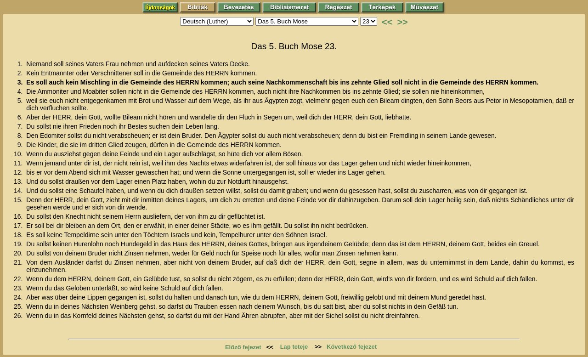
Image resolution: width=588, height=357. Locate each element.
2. (21, 73)
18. (19, 234)
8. (21, 135)
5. (21, 100)
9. (21, 144)
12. (19, 172)
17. (19, 225)
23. (19, 288)
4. (21, 91)
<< (387, 22)
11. (19, 163)
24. (19, 297)
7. (21, 126)
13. (19, 181)
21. (19, 262)
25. (19, 306)
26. (19, 315)
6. (21, 117)
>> (402, 22)
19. (19, 244)
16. (19, 216)
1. (21, 64)
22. (19, 279)
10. (19, 154)
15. (19, 200)
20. (19, 253)
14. (19, 190)
